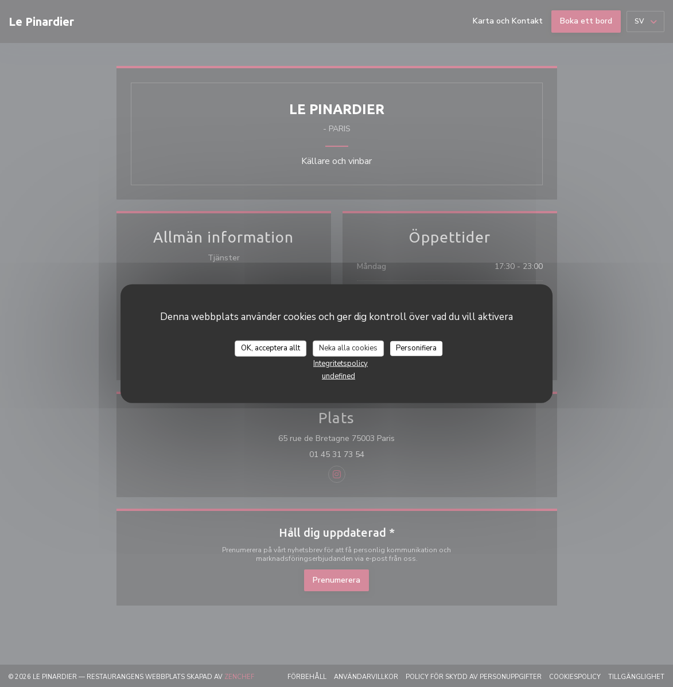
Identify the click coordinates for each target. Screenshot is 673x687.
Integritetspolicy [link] (340, 363)
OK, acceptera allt (270, 348)
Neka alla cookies (348, 348)
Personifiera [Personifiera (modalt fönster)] (416, 348)
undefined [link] (338, 375)
